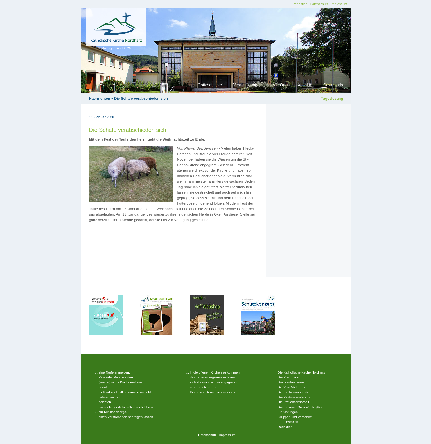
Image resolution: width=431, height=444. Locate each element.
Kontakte (304, 85)
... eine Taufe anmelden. (112, 372)
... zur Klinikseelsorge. (111, 412)
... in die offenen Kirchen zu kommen (213, 372)
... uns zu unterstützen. (203, 387)
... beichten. (103, 402)
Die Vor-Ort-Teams (291, 387)
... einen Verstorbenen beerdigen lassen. (124, 417)
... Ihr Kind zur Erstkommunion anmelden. (125, 392)
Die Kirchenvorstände (293, 392)
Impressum (339, 4)
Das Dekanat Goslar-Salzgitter (300, 407)
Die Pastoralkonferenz (294, 397)
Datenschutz (319, 4)
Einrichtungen (288, 412)
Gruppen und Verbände (295, 417)
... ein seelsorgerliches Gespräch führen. (124, 407)
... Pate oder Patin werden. (114, 377)
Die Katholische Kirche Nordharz (301, 372)
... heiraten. (103, 387)
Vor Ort (279, 85)
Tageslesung (332, 98)
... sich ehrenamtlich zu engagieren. (212, 382)
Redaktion (299, 4)
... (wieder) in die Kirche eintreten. (119, 382)
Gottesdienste (210, 85)
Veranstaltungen (247, 85)
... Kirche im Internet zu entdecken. (211, 392)
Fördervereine (288, 421)
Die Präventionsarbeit (293, 402)
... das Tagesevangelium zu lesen (210, 377)
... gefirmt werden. (108, 397)
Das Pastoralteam (291, 382)
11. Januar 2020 (101, 117)
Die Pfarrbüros (288, 377)
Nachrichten (99, 98)
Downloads (333, 85)
